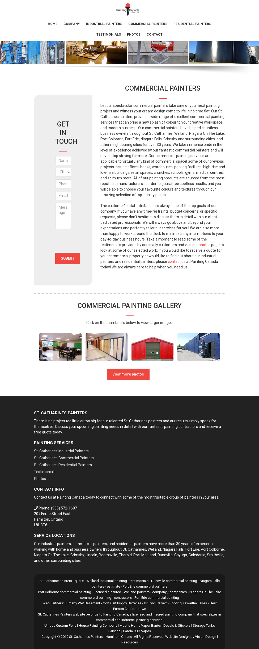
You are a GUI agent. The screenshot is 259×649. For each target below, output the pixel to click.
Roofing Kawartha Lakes (188, 603)
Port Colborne (212, 549)
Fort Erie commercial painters (145, 586)
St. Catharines (134, 549)
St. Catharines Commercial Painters (64, 458)
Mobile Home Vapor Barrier (140, 625)
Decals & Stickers (176, 625)
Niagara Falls (173, 549)
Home (52, 24)
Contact (155, 34)
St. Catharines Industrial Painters (61, 451)
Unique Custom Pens (60, 625)
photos (204, 245)
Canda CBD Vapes (137, 631)
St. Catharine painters (56, 581)
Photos (134, 34)
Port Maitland (144, 555)
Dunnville (165, 555)
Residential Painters (192, 24)
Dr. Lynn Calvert (155, 603)
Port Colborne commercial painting (64, 592)
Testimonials (108, 34)
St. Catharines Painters (86, 637)
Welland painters (137, 592)
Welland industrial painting (106, 581)
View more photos (128, 374)
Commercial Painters (147, 24)
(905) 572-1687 (64, 508)
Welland (154, 549)
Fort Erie (192, 549)
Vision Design (205, 637)
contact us (176, 261)
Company (71, 24)
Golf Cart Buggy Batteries (122, 603)
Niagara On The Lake (51, 555)
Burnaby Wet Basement (82, 603)
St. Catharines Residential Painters (63, 465)
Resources (129, 642)
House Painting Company (98, 625)
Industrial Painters (104, 24)
